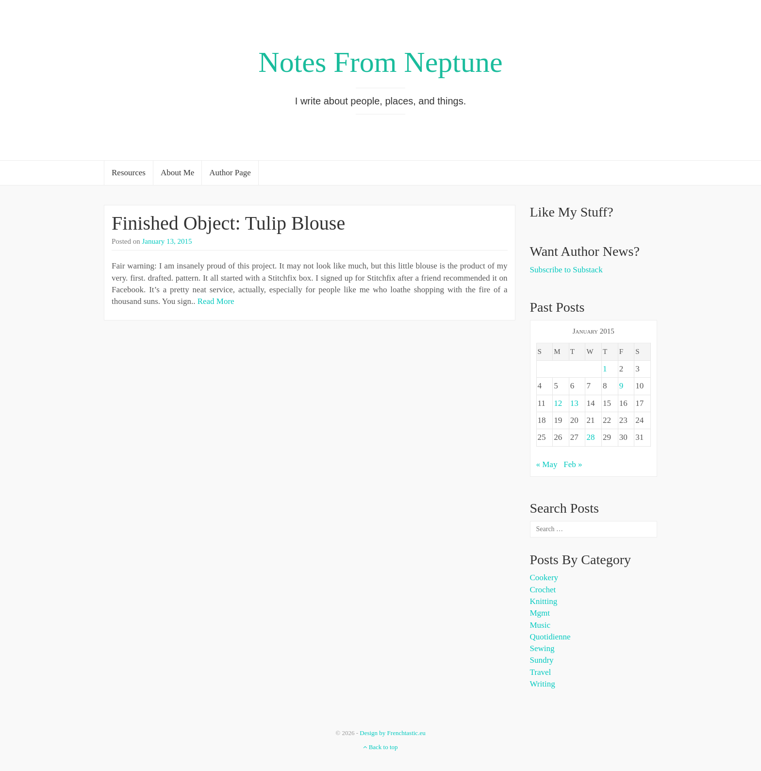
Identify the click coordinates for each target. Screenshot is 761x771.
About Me (177, 172)
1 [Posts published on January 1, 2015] (605, 368)
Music (540, 625)
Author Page (229, 172)
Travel (540, 672)
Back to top (380, 747)
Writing (542, 683)
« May (547, 464)
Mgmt (540, 613)
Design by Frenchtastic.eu (392, 733)
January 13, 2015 (167, 241)
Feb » (572, 464)
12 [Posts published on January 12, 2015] (558, 403)
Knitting (544, 601)
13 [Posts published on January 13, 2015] (574, 403)
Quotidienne (550, 636)
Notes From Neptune (380, 62)
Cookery (544, 577)
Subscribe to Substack (566, 269)
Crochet (543, 589)
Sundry (542, 660)
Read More (216, 301)
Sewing (542, 648)
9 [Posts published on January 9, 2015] (621, 385)
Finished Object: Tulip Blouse (228, 223)
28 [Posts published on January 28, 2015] (590, 437)
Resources (129, 172)
